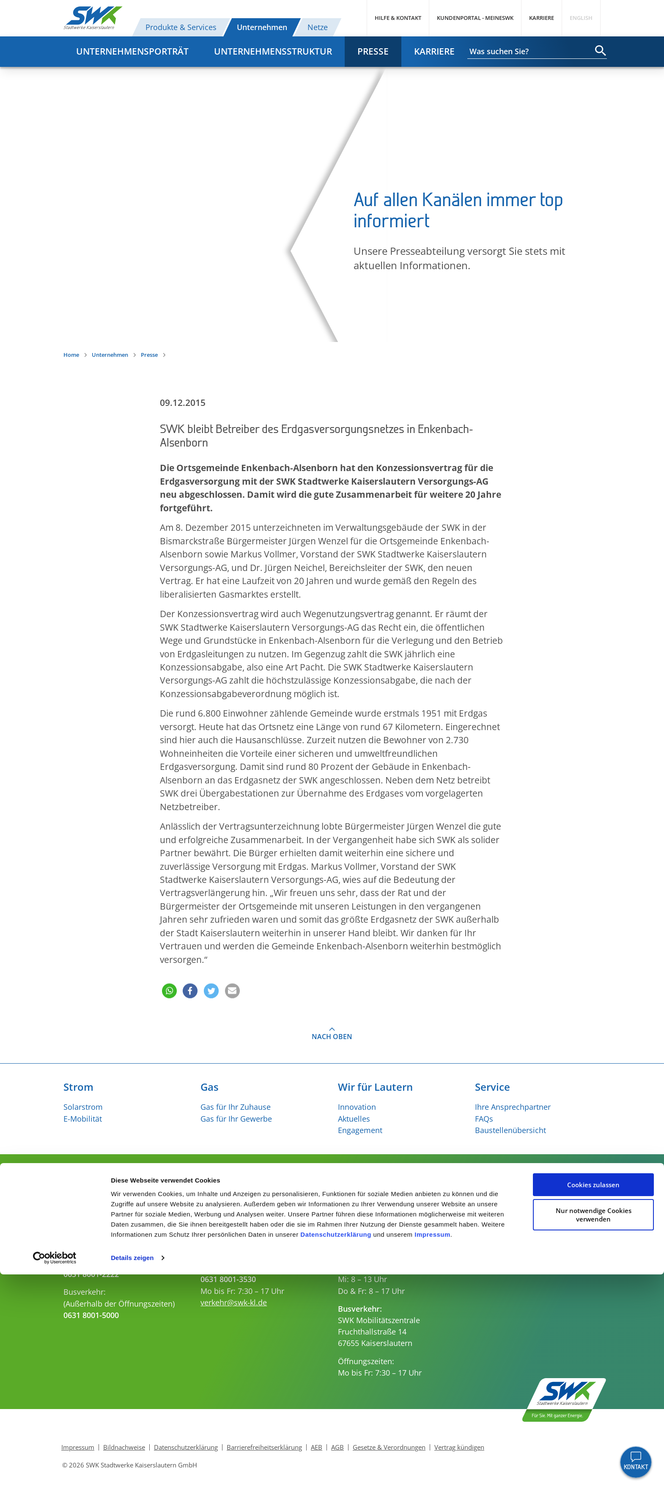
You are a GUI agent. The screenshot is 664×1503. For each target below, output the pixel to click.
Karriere (541, 18)
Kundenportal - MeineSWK (475, 18)
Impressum (432, 1463)
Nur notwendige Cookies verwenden (593, 1443)
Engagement (360, 1130)
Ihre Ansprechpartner (513, 1107)
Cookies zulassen (593, 1413)
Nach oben (332, 1036)
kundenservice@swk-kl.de (246, 1250)
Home (71, 355)
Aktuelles (354, 1119)
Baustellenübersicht (510, 1130)
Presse (373, 51)
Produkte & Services (181, 27)
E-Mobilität (82, 1119)
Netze (317, 27)
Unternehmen (262, 27)
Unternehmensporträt (132, 51)
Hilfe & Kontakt (398, 18)
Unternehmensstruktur (273, 51)
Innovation (357, 1107)
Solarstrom (83, 1107)
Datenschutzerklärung (335, 1463)
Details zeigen (132, 1486)
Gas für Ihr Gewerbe (236, 1119)
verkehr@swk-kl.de (233, 1302)
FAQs (484, 1119)
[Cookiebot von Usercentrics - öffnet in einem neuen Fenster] (55, 1486)
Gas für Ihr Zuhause (235, 1107)
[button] (168, 979)
